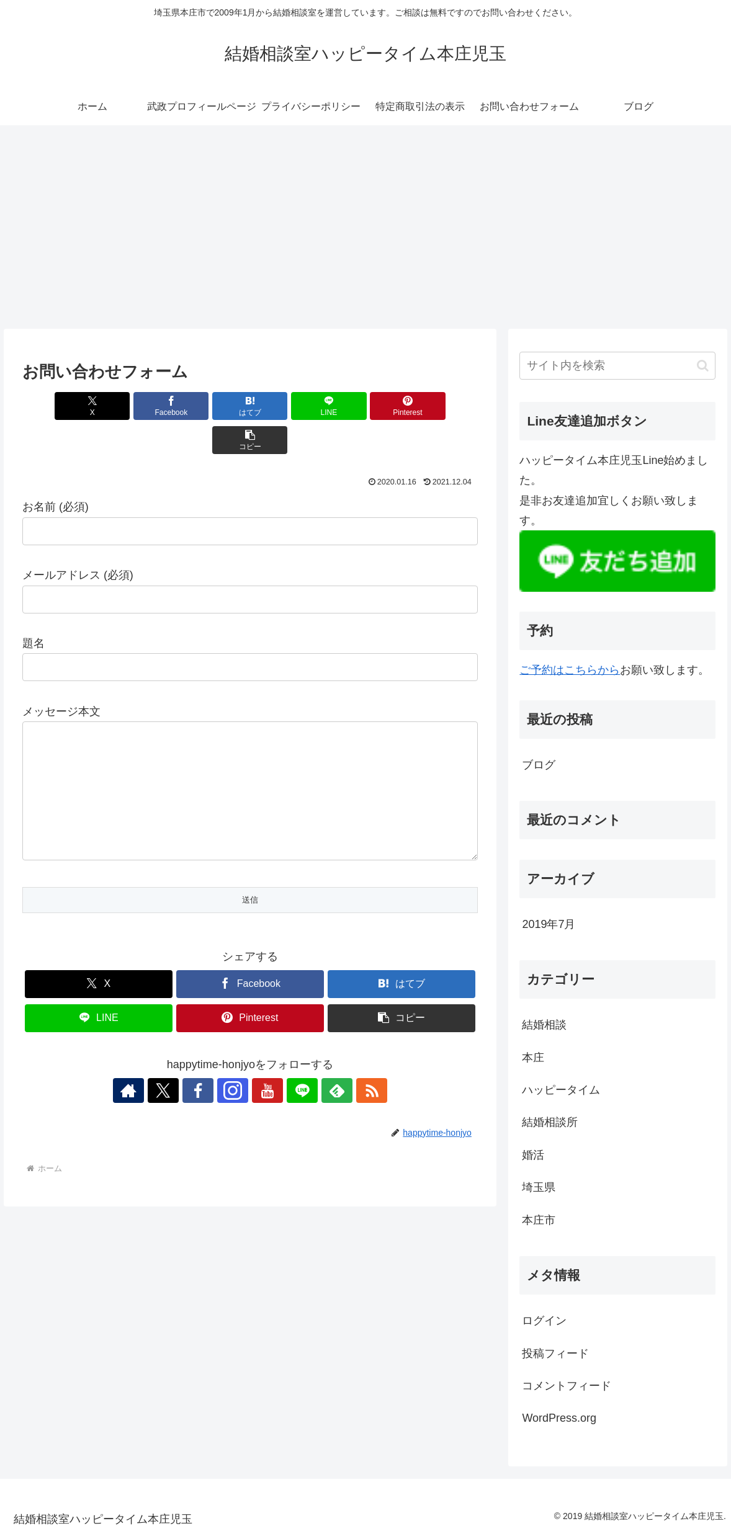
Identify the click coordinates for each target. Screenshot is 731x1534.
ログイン (544, 1320)
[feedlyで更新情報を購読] (321, 1081)
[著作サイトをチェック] (150, 1081)
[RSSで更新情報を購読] (350, 1081)
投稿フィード (555, 1353)
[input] (617, 366)
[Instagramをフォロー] (235, 1081)
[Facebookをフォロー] (207, 1081)
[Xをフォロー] (178, 1081)
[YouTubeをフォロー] (264, 1081)
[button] (441, 406)
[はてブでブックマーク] (212, 406)
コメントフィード (566, 1386)
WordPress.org (559, 1418)
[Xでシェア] (58, 406)
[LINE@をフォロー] (292, 1081)
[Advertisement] (365, 227)
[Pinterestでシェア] (364, 406)
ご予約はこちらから (569, 670)
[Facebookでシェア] (135, 406)
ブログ (538, 765)
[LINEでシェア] (288, 406)
